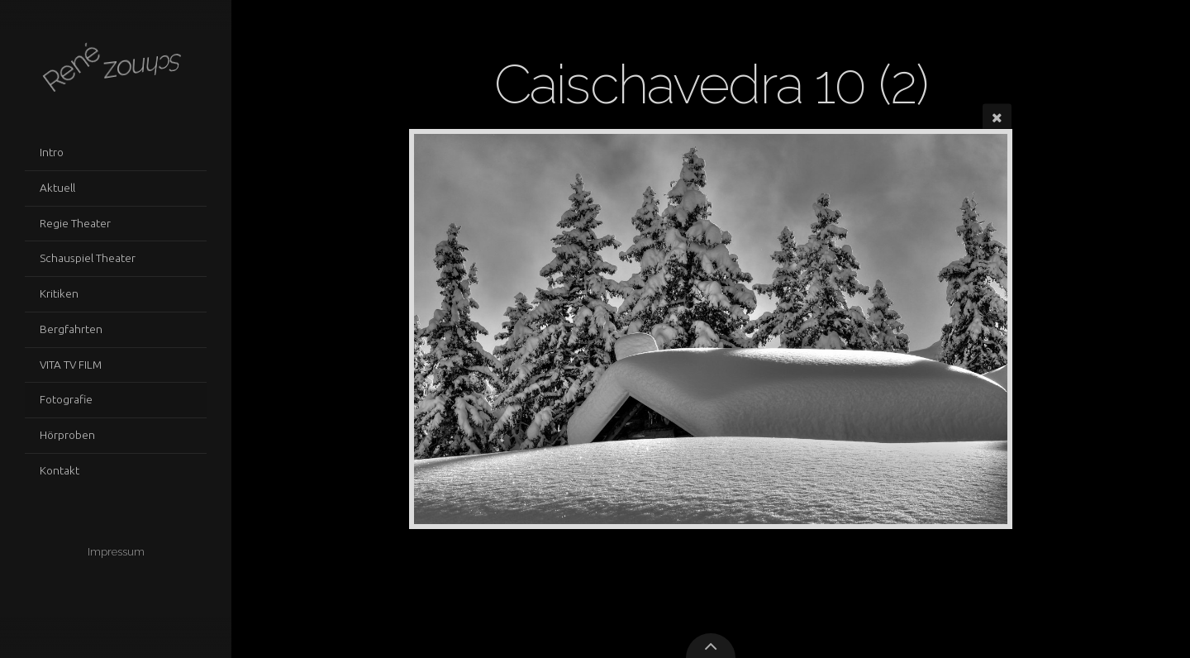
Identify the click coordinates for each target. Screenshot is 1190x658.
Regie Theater (75, 223)
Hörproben (67, 434)
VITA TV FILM (71, 364)
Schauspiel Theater (88, 258)
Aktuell (57, 187)
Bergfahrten (71, 329)
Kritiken (59, 293)
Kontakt (59, 470)
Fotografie (66, 399)
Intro (52, 152)
